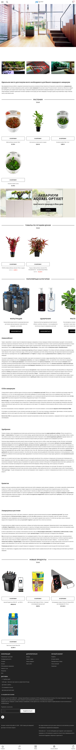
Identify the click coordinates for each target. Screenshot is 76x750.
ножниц (8, 371)
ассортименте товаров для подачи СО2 (39, 413)
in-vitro (34, 516)
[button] (19, 747)
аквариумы (42, 360)
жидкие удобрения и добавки (53, 433)
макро (3, 435)
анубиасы (10, 541)
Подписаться (30, 711)
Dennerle (26, 353)
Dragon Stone (25, 347)
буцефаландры (17, 541)
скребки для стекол (35, 377)
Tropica (33, 353)
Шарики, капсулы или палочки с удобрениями (36, 445)
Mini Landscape (17, 347)
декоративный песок (51, 353)
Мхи (3, 536)
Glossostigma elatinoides (45, 531)
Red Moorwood (63, 347)
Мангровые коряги (53, 347)
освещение (65, 361)
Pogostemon (11, 527)
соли (22, 460)
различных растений (57, 514)
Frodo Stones (34, 347)
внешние (54, 363)
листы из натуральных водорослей (35, 494)
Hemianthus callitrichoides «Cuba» (63, 531)
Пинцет (36, 373)
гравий (59, 353)
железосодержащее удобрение (54, 437)
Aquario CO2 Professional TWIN (62, 408)
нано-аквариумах (34, 88)
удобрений (21, 445)
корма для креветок (45, 492)
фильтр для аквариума (18, 361)
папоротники (5, 541)
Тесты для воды (6, 470)
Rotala (5, 527)
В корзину (13, 138)
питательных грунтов (27, 350)
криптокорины (47, 543)
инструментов (33, 369)
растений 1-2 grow (27, 520)
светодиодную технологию (34, 365)
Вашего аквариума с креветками (65, 492)
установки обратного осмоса (57, 460)
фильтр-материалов (45, 361)
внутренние (59, 363)
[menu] (2, 2)
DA (23, 353)
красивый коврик (35, 533)
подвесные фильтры (68, 363)
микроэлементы (10, 435)
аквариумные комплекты (26, 360)
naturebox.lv (42, 740)
